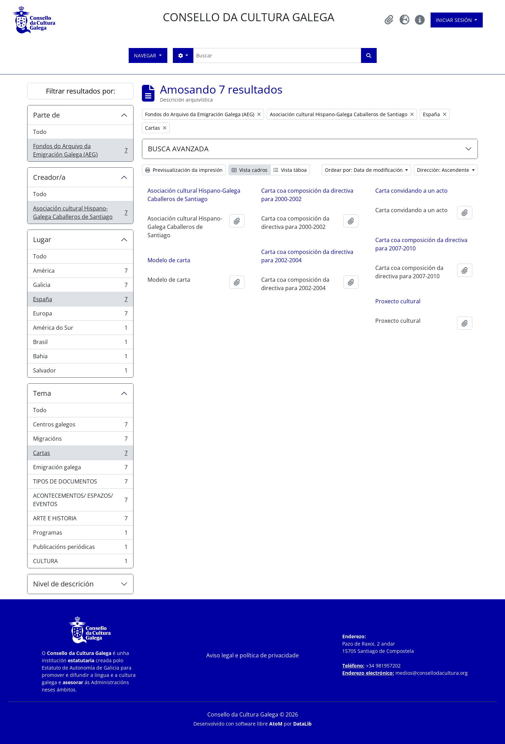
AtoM (275, 723)
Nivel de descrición (63, 584)
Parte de (46, 115)
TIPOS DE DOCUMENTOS (80, 483)
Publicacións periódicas (80, 548)
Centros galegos (80, 426)
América (80, 272)
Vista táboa (290, 170)
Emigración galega (80, 468)
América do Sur (80, 329)
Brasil (80, 343)
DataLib (302, 723)
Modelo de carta (168, 260)
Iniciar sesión (454, 20)
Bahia (80, 357)
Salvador (80, 371)
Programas (80, 534)
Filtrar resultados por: (80, 91)
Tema (42, 393)
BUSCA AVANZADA (178, 148)
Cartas (80, 454)
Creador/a (49, 177)
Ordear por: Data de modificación (364, 170)
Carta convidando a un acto (411, 190)
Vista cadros (249, 170)
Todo (40, 132)
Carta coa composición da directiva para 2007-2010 (421, 244)
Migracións (80, 440)
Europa (80, 315)
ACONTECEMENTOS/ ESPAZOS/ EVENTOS (80, 500)
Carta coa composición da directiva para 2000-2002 (307, 195)
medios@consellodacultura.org (431, 673)
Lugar (42, 239)
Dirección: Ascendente (444, 170)
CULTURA (80, 562)
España (80, 300)
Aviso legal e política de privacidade (252, 655)
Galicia (80, 286)
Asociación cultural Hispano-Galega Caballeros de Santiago (80, 213)
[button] (389, 19)
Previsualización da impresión (184, 170)
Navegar (146, 55)
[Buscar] (277, 55)
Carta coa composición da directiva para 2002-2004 (307, 256)
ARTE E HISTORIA (80, 520)
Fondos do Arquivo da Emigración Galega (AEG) (80, 150)
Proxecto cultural (397, 301)
